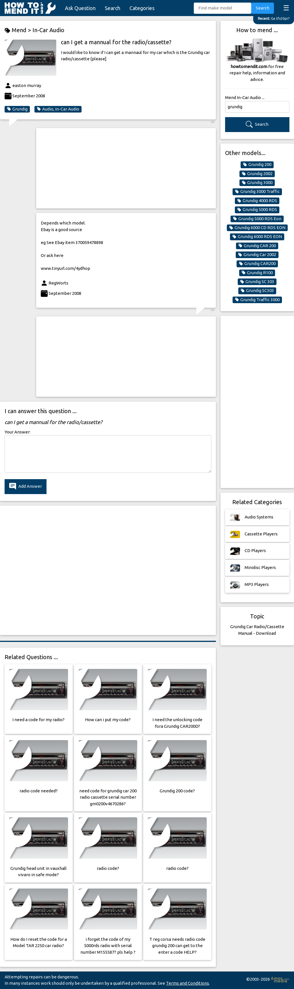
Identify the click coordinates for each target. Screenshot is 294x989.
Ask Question (80, 8)
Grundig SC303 (257, 290)
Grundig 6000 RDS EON (257, 236)
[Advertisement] (126, 168)
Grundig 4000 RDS (257, 200)
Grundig (17, 109)
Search (112, 8)
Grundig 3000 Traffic (257, 191)
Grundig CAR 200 (257, 245)
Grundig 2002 (257, 173)
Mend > (18, 30)
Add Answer (25, 486)
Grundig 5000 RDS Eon (257, 218)
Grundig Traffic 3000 (257, 299)
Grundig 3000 (257, 182)
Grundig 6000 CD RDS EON (257, 227)
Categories (141, 8)
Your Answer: (17, 431)
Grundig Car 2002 (257, 254)
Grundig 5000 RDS (257, 209)
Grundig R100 (257, 272)
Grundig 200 (257, 164)
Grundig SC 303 (257, 281)
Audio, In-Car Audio (58, 109)
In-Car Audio (48, 30)
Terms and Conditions (187, 983)
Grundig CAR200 (257, 263)
